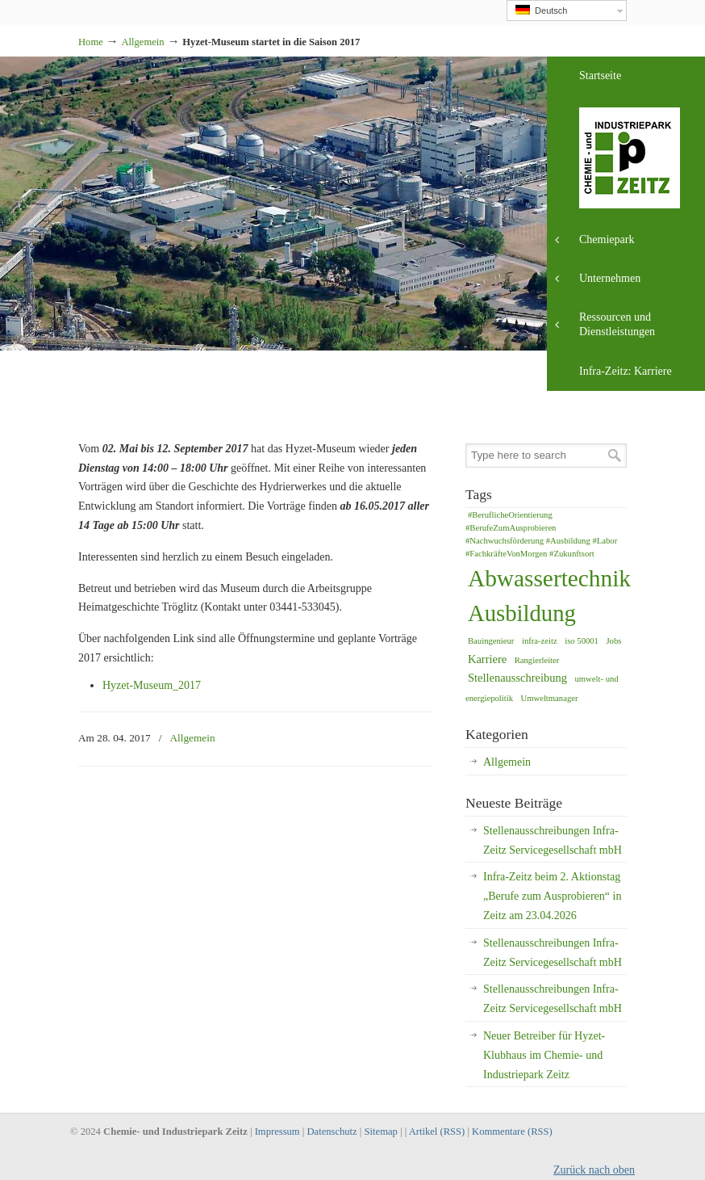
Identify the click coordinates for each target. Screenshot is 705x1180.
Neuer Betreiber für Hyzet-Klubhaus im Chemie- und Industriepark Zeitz (544, 1055)
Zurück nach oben (594, 1170)
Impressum (277, 1131)
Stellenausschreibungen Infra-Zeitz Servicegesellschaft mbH (552, 840)
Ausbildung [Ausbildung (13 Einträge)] (522, 613)
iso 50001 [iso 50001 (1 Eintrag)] (582, 640)
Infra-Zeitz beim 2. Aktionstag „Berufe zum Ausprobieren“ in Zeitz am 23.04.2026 (552, 896)
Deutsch (541, 10)
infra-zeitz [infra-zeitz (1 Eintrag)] (539, 640)
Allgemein (142, 42)
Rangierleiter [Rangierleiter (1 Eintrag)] (537, 660)
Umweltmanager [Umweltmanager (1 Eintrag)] (549, 698)
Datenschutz (332, 1131)
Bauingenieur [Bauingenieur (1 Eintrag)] (491, 640)
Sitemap (381, 1131)
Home (90, 42)
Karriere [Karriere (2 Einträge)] (487, 659)
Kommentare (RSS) (512, 1131)
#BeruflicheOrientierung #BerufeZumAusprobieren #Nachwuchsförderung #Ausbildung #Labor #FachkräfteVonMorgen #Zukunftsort (541, 534)
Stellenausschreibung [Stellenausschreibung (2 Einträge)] (517, 677)
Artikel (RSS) (437, 1131)
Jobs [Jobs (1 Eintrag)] (613, 640)
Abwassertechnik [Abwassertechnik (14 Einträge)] (549, 578)
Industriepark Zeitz (78, 5)
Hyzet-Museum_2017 (151, 685)
